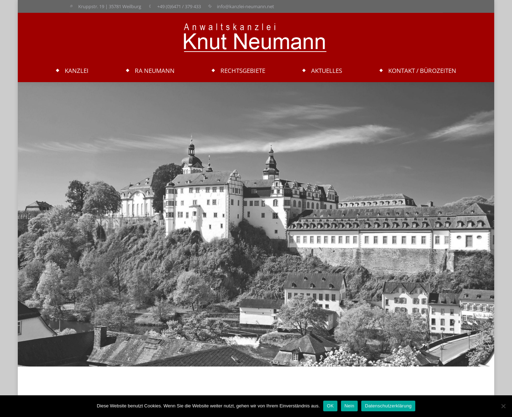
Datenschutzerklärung (388, 405)
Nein (349, 405)
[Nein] (503, 406)
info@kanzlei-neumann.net (245, 6)
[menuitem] (72, 71)
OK (330, 405)
